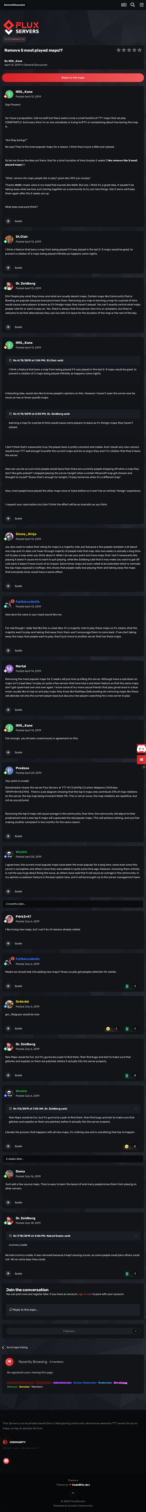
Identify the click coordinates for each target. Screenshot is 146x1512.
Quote (18, 221)
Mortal (21, 666)
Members (37, 1386)
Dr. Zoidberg (25, 283)
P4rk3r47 (23, 916)
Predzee (22, 768)
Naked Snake (55, 1235)
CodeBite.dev (81, 1484)
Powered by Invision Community (73, 1505)
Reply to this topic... (24, 1309)
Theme (73, 1480)
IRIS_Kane (15, 60)
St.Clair (22, 237)
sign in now (85, 1294)
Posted (28, 96)
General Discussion (35, 64)
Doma (20, 1171)
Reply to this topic (73, 77)
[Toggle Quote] (11, 360)
